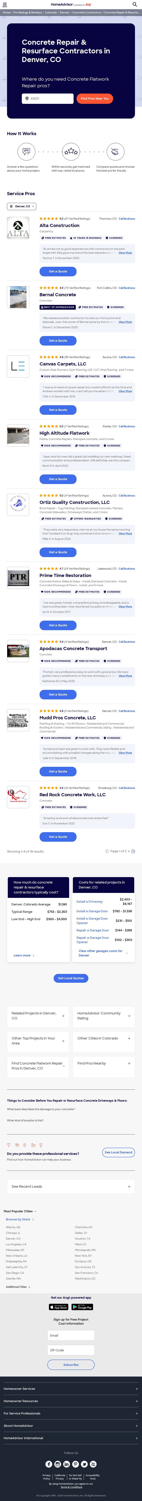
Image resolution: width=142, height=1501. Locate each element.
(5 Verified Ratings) (76, 711)
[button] (71, 1211)
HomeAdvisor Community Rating (103, 1015)
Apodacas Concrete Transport (73, 648)
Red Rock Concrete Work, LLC (73, 794)
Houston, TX (82, 1238)
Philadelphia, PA (16, 1261)
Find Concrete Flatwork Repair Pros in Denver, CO (38, 1066)
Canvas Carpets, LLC (63, 364)
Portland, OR (83, 1261)
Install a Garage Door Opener (92, 921)
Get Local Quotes (71, 978)
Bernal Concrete (58, 294)
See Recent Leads (71, 1186)
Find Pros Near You (95, 99)
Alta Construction (60, 225)
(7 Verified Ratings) (76, 426)
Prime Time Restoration (65, 575)
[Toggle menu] (5, 4)
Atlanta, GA (13, 1227)
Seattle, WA (13, 1278)
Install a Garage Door (92, 911)
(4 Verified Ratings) (76, 495)
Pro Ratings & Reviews (27, 12)
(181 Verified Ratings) (77, 357)
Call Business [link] (127, 218)
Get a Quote (58, 271)
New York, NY (83, 1255)
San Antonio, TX (85, 1267)
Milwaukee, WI (15, 1250)
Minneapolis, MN (85, 1250)
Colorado (51, 12)
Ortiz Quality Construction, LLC (75, 502)
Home (7, 12)
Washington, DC (85, 1278)
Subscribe (71, 1365)
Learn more (24, 955)
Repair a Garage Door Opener (93, 940)
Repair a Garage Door (93, 930)
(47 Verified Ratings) (77, 218)
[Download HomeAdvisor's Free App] (60, 1307)
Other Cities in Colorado (103, 1038)
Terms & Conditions (71, 1487)
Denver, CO (21, 206)
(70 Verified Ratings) (77, 288)
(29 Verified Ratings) (77, 568)
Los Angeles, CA (16, 1244)
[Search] (137, 4)
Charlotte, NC (84, 1227)
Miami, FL (81, 1244)
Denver (64, 12)
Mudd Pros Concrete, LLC (68, 717)
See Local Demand (118, 1152)
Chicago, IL (13, 1233)
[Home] (71, 4)
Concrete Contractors (86, 12)
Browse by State (20, 1219)
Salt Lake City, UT (17, 1267)
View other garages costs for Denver (103, 953)
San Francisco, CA (86, 1273)
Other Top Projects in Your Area (38, 1041)
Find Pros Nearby (103, 1063)
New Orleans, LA (16, 1255)
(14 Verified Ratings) (77, 788)
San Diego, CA (15, 1273)
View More (125, 252)
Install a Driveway (90, 902)
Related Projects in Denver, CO (38, 1015)
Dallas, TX (81, 1233)
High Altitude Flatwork (64, 433)
